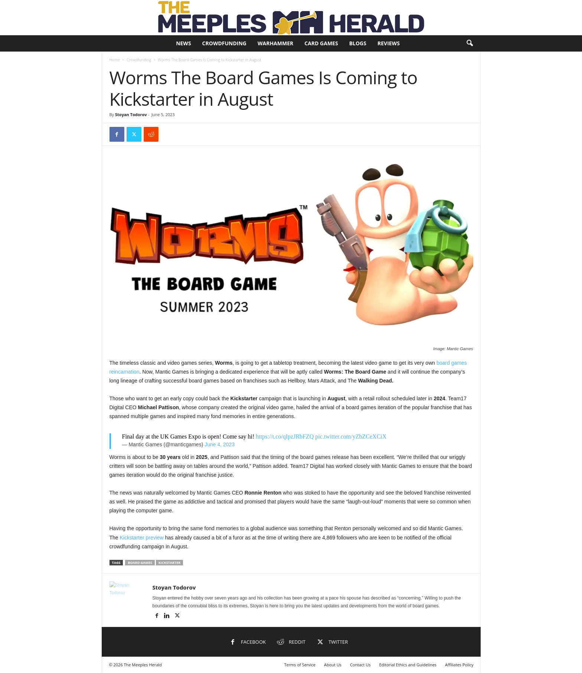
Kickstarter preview (142, 538)
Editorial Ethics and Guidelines (407, 664)
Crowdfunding (224, 43)
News (183, 43)
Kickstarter (169, 562)
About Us (332, 664)
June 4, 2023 (220, 444)
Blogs (357, 43)
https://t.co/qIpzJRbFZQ (285, 436)
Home (114, 59)
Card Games (321, 43)
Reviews (388, 43)
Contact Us (360, 664)
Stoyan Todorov (131, 114)
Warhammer (275, 43)
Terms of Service (299, 664)
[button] (469, 43)
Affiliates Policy (459, 664)
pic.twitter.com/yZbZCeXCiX (350, 436)
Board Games (140, 562)
